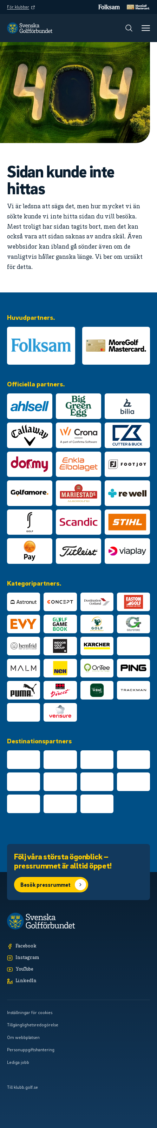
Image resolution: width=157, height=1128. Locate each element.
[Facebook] (78, 946)
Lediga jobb (18, 1062)
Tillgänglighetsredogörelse (32, 1024)
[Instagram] (78, 958)
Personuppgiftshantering (30, 1049)
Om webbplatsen (23, 1037)
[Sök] (128, 28)
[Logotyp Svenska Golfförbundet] (29, 28)
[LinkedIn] (78, 981)
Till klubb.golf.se (22, 1087)
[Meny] (145, 28)
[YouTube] (78, 969)
